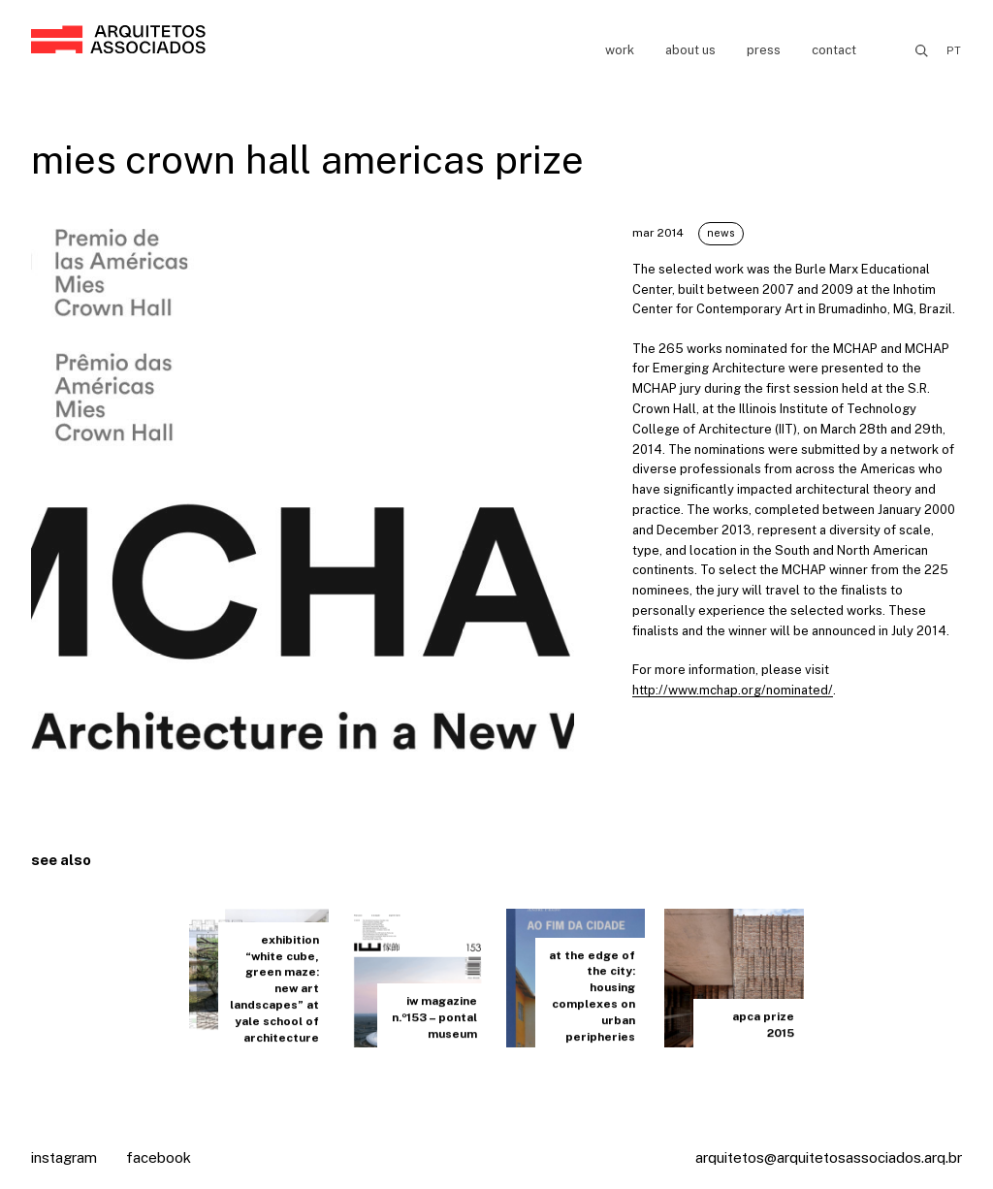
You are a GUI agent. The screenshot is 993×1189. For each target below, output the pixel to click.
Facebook (158, 1157)
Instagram (64, 1157)
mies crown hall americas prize (307, 159)
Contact (834, 50)
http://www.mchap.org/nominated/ (732, 690)
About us (690, 50)
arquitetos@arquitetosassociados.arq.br (828, 1157)
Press (764, 50)
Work (619, 50)
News (721, 233)
